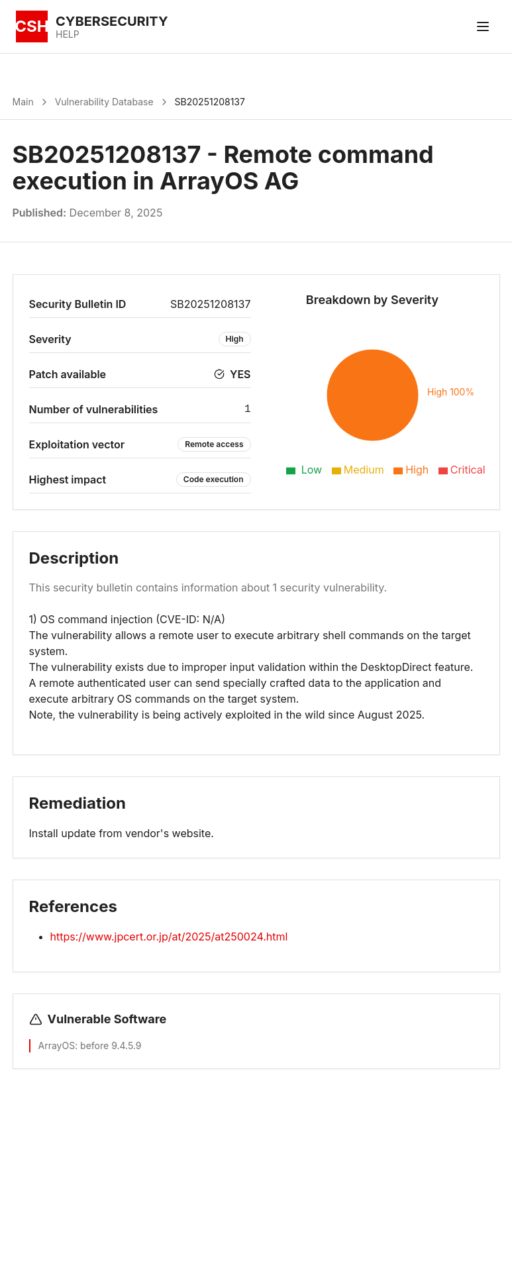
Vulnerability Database (104, 101)
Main (23, 101)
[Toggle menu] (483, 26)
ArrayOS (57, 1045)
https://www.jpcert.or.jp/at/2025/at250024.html (169, 936)
